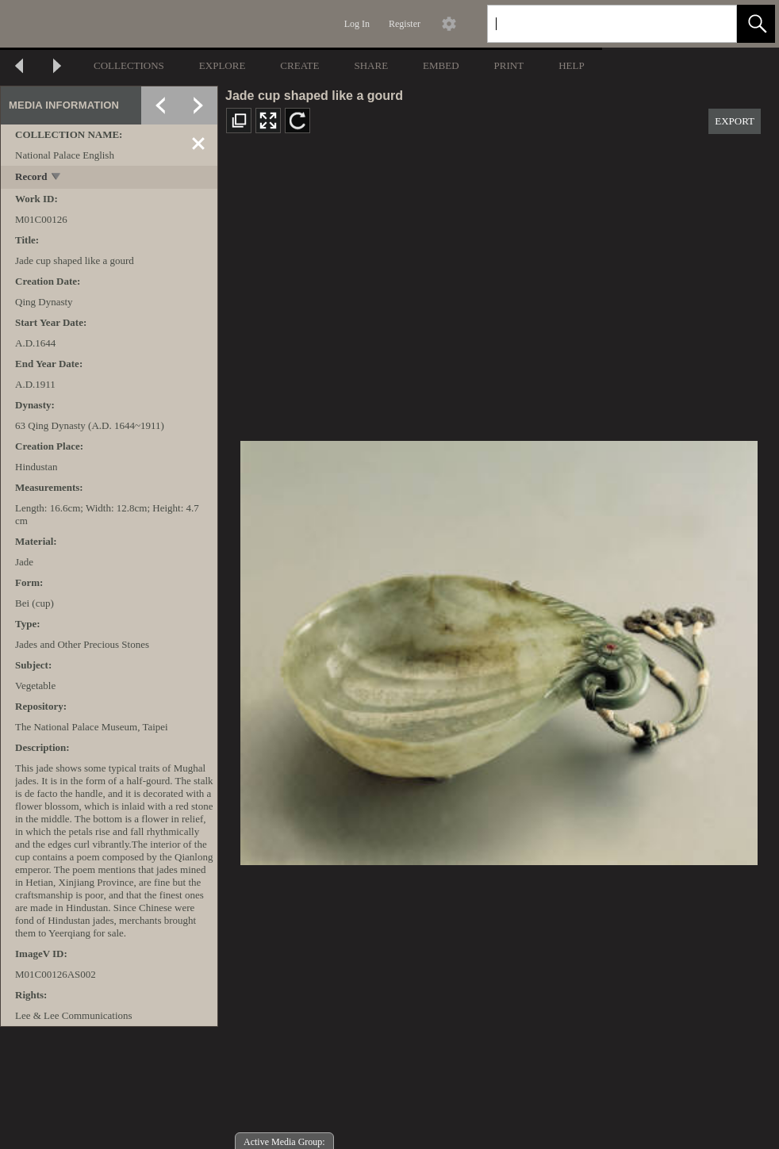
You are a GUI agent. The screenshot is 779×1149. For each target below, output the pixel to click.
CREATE (299, 65)
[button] (756, 24)
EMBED (441, 65)
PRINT (509, 65)
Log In (357, 23)
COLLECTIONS (129, 65)
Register (404, 23)
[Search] (593, 23)
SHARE (371, 65)
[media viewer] (498, 648)
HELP (571, 65)
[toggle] (57, 178)
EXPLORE (222, 65)
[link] (712, 23)
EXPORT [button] (734, 121)
